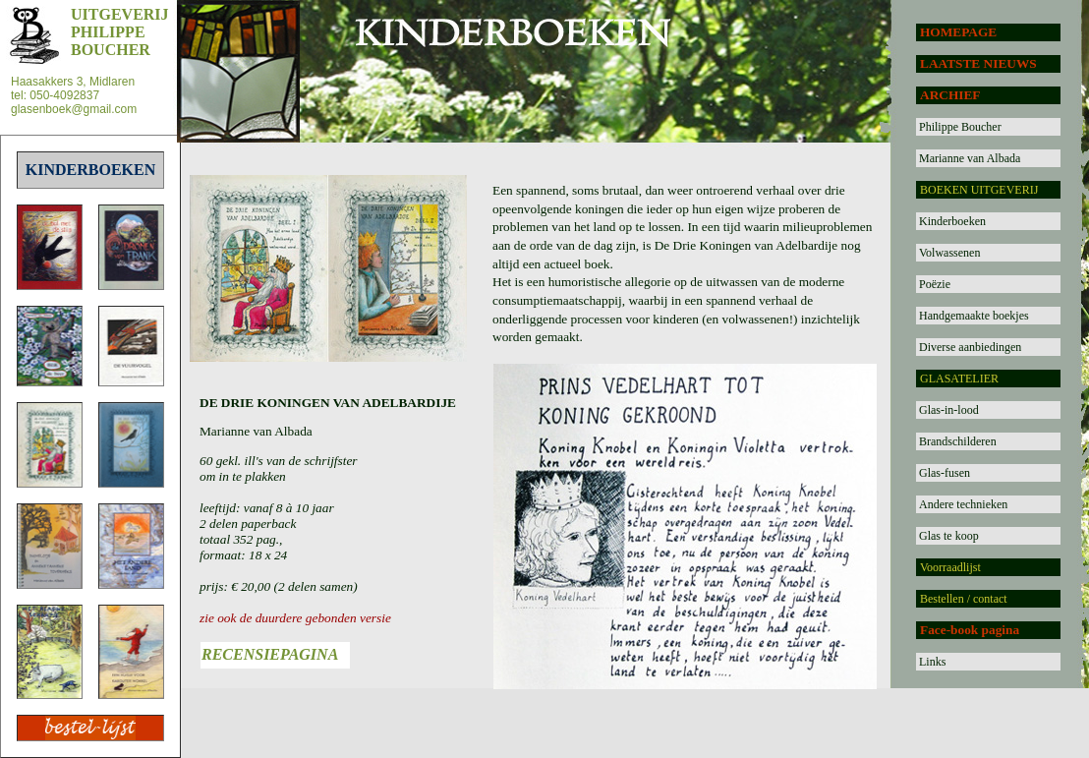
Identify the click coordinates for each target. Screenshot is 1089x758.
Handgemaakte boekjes (974, 315)
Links (932, 662)
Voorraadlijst (950, 567)
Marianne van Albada (969, 158)
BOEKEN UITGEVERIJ (979, 190)
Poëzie (934, 284)
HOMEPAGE (958, 32)
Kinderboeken (952, 221)
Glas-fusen (944, 473)
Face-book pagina (969, 629)
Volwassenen (949, 253)
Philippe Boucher (960, 127)
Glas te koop (949, 536)
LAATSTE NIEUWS (978, 63)
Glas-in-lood (949, 410)
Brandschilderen (958, 441)
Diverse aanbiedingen (970, 347)
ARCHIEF (950, 94)
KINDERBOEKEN (90, 169)
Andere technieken (963, 504)
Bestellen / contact (963, 599)
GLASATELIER (959, 378)
